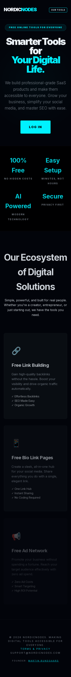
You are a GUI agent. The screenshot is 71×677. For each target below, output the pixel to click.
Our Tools (58, 10)
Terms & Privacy (35, 649)
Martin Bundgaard (43, 661)
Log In (35, 127)
